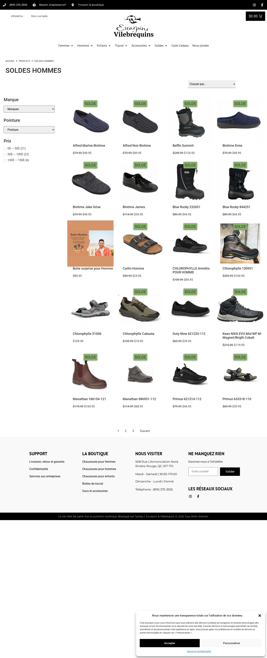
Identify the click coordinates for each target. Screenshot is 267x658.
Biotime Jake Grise (87, 207)
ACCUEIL (10, 61)
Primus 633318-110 (237, 399)
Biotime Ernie (232, 145)
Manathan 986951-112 (139, 399)
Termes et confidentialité (199, 651)
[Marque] (29, 108)
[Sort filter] (212, 84)
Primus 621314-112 (187, 399)
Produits (24, 61)
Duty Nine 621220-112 (189, 333)
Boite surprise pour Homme (93, 268)
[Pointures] (29, 129)
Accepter (169, 643)
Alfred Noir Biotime (137, 145)
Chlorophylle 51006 (87, 333)
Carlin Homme (133, 268)
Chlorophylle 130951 (238, 268)
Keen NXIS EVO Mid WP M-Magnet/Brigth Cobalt (242, 335)
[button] (260, 615)
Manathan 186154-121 (89, 399)
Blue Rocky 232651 (186, 207)
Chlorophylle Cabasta (138, 333)
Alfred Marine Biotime (89, 145)
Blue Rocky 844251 (236, 207)
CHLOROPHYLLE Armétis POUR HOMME (191, 270)
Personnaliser (231, 643)
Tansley (139, 516)
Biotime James (134, 207)
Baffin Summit (183, 145)
